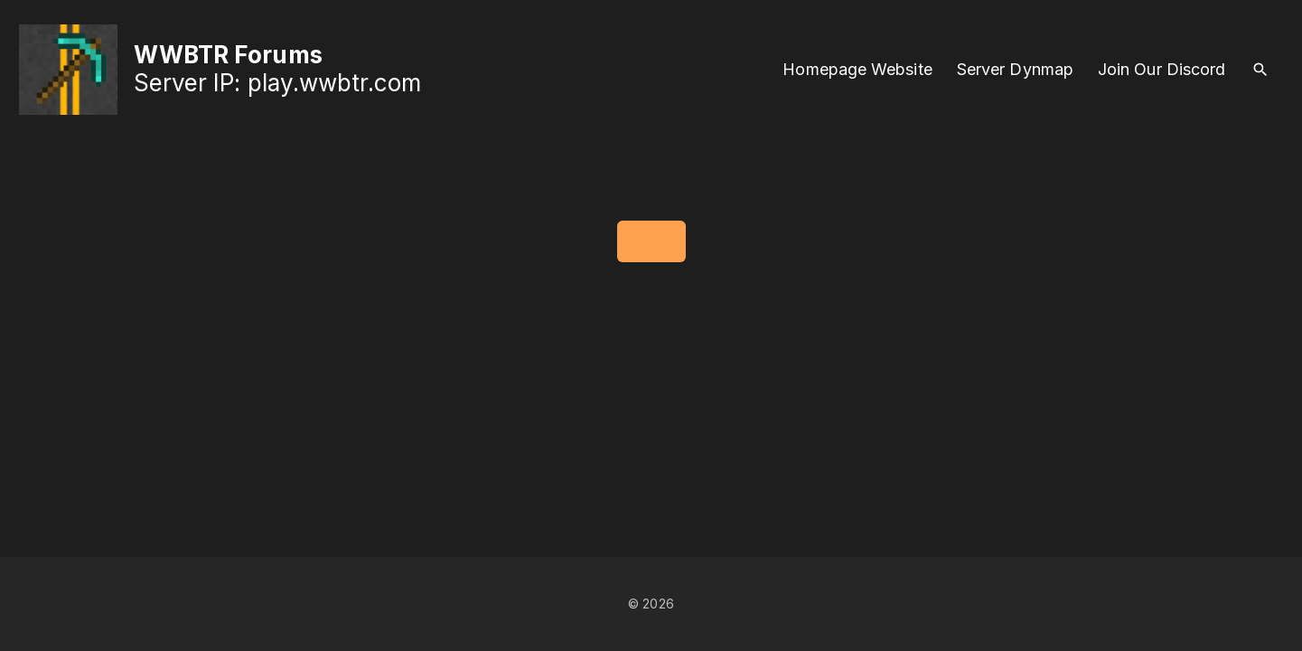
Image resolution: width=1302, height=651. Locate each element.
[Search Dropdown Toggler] (1261, 70)
